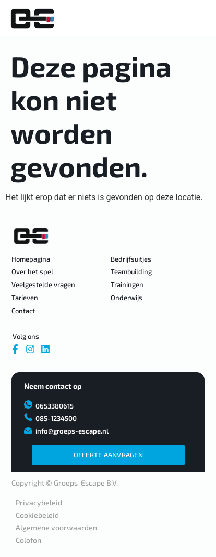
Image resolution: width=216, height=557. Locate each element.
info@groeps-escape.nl (72, 431)
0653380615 (54, 406)
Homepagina (30, 259)
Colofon (28, 540)
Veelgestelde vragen (43, 284)
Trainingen (127, 284)
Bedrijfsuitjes (131, 259)
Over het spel (32, 271)
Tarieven (24, 297)
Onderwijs (126, 297)
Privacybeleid (39, 502)
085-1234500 (56, 418)
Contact (23, 310)
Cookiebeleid (37, 515)
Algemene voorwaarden (56, 527)
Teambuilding (131, 271)
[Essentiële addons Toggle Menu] (198, 19)
